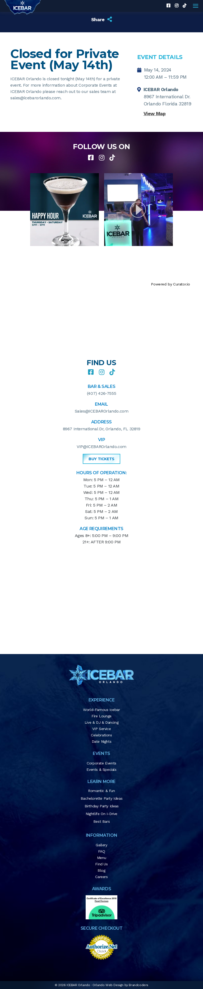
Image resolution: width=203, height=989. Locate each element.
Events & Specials (101, 769)
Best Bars (101, 821)
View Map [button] (155, 113)
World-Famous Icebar (101, 710)
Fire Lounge (101, 716)
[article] (64, 209)
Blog (101, 870)
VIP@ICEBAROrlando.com (101, 446)
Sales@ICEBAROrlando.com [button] (101, 411)
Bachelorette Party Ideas (101, 798)
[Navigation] (195, 5)
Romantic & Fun (101, 791)
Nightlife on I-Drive (101, 814)
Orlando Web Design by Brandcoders (120, 985)
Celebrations (101, 735)
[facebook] (168, 5)
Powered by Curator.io (170, 284)
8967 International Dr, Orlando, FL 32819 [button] (101, 428)
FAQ (101, 851)
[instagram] (176, 5)
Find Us (101, 864)
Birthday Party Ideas (102, 806)
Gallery (101, 845)
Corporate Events (101, 763)
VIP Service (101, 729)
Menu (101, 858)
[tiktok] (184, 5)
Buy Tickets (101, 459)
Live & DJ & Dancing (101, 722)
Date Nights (102, 741)
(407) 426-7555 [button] (101, 393)
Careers (101, 877)
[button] (138, 209)
